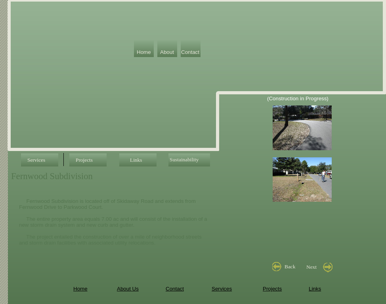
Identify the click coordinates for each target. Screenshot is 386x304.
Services (222, 289)
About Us (128, 289)
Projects (272, 289)
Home (80, 289)
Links (315, 289)
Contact (175, 289)
